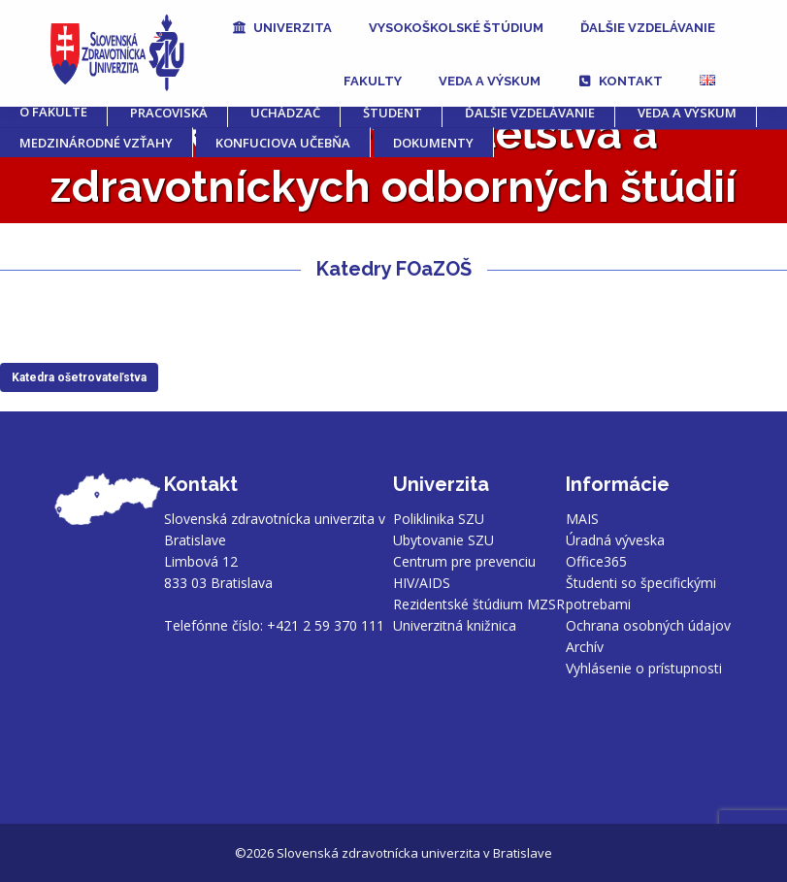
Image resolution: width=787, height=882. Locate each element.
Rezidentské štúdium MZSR (479, 604)
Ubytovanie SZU (443, 540)
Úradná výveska (615, 540)
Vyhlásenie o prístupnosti (644, 668)
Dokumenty (433, 142)
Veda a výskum (687, 112)
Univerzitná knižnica (454, 625)
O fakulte (53, 111)
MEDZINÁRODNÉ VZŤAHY (96, 142)
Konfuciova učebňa (282, 142)
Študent (392, 112)
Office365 (596, 561)
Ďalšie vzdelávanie (530, 112)
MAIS (582, 518)
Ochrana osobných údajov (648, 625)
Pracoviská (169, 112)
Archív (585, 646)
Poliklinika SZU (438, 518)
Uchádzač (285, 112)
